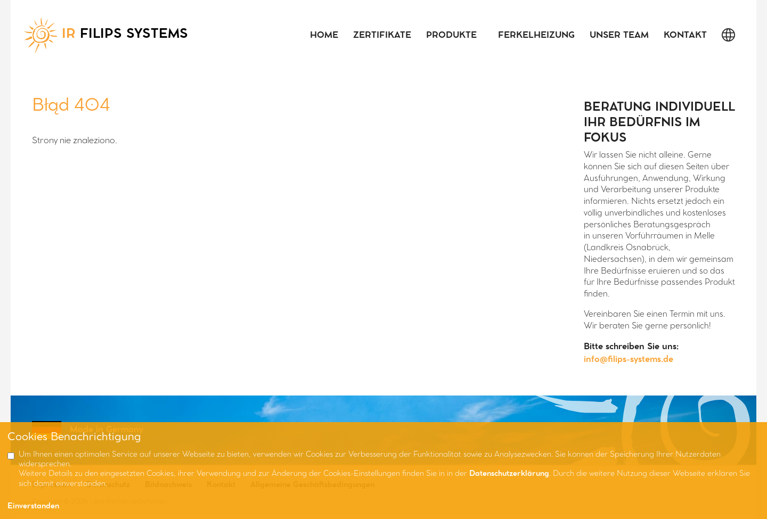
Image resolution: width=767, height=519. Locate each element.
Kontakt (685, 35)
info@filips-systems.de (628, 360)
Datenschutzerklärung (509, 474)
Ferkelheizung (536, 35)
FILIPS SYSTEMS (105, 35)
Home (324, 35)
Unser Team (619, 35)
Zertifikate (382, 35)
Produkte (451, 35)
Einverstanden (33, 506)
